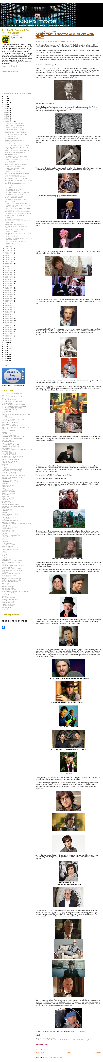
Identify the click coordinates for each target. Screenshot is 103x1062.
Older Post (97, 1053)
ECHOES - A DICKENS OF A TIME (15, 171)
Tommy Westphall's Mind (9, 458)
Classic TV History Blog (9, 480)
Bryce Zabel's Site (7, 536)
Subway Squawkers (8, 606)
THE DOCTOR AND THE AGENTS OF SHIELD (18, 213)
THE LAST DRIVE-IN (8, 430)
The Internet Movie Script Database (13, 565)
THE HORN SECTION (9, 435)
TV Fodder (5, 540)
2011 (5, 346)
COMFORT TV (6, 440)
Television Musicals (8, 586)
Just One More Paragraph (10, 581)
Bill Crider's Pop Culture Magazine (12, 469)
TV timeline (69, 1040)
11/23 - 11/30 (9, 256)
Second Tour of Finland (9, 585)
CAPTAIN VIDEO (7, 448)
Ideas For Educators (8, 602)
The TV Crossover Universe (10, 459)
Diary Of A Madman (8, 519)
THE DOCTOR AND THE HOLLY (14, 194)
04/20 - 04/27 (9, 313)
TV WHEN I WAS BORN (9, 409)
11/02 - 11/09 (9, 261)
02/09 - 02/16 (9, 331)
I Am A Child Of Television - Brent (12, 477)
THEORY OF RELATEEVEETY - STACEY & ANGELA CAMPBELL (17, 209)
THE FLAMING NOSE (9, 400)
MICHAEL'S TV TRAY (8, 424)
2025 (5, 98)
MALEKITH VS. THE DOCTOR (14, 219)
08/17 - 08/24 (9, 281)
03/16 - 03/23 (9, 322)
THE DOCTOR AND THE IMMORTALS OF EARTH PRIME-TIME (17, 157)
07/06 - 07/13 (9, 292)
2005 (5, 358)
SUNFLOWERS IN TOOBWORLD (14, 224)
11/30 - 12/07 (9, 254)
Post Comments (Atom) (53, 1057)
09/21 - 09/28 (9, 272)
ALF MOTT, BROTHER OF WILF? (14, 196)
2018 (5, 112)
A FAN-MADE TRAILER (12, 201)
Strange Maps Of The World (10, 593)
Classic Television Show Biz (10, 549)
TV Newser (5, 516)
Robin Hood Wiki (7, 509)
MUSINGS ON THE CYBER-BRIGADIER (16, 134)
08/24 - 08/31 (9, 280)
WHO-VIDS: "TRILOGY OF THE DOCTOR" (17, 192)
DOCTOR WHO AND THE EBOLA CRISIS (17, 145)
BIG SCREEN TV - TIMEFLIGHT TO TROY (17, 212)
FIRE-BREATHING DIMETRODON (13, 437)
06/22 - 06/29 (9, 296)
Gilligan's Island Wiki (8, 493)
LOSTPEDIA (6, 501)
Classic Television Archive (10, 514)
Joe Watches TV (7, 479)
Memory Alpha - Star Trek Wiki (11, 504)
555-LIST (4, 596)
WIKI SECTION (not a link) (10, 482)
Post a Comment (41, 1049)
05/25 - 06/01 (9, 303)
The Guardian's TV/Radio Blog (11, 470)
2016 (5, 116)
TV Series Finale (7, 543)
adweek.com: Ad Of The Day (11, 562)
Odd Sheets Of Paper (8, 598)
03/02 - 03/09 (9, 326)
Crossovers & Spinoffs (9, 454)
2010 (5, 348)
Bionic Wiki (5, 488)
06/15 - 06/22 (9, 298)
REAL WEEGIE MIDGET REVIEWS (13, 419)
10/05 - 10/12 (9, 268)
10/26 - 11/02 (9, 263)
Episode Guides (7, 462)
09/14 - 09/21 (9, 274)
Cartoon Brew (6, 525)
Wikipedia (5, 483)
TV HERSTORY (7, 411)
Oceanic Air (5, 583)
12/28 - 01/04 (9, 122)
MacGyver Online (7, 503)
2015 (5, 118)
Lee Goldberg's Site (8, 530)
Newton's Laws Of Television (11, 573)
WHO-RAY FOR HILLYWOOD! (13, 198)
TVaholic (4, 533)
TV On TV (63, 1040)
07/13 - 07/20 (9, 291)
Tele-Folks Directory (53, 1040)
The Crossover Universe (9, 461)
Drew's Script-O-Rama (9, 575)
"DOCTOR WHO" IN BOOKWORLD (15, 131)
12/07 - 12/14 (9, 252)
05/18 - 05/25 (9, 305)
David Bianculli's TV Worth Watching (13, 475)
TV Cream (5, 572)
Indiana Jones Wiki (8, 498)
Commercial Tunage (8, 485)
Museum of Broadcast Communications (14, 570)
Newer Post (40, 1053)
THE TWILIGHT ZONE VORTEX (12, 408)
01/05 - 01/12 (9, 340)
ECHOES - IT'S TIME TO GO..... (14, 127)
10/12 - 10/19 (9, 267)
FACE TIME (8, 142)
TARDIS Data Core (8, 511)
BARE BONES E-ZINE (9, 453)
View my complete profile (10, 66)
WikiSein (4, 512)
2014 (5, 120)
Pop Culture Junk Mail (9, 517)
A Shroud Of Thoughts (9, 472)
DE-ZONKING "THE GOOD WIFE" (15, 125)
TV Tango (5, 556)
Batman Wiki (6, 487)
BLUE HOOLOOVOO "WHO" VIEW (15, 177)
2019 (5, 110)
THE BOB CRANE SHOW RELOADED (14, 406)
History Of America (7, 607)
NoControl (5, 464)
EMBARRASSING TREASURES (12, 438)
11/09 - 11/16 (9, 259)
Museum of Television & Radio (11, 569)
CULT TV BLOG (7, 443)
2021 (5, 106)
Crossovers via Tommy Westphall (12, 456)
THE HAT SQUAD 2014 (12, 236)
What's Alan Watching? (9, 474)
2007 (5, 354)
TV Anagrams (6, 594)
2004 (5, 360)
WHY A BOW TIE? (10, 217)
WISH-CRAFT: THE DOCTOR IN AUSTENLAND (14, 169)
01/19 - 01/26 (9, 337)
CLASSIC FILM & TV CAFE (10, 445)
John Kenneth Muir (8, 532)
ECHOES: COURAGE (11, 231)
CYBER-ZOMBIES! (10, 136)
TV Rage (4, 553)
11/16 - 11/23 (9, 257)
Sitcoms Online (6, 559)
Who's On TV (77, 1040)
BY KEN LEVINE (7, 403)
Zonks (90, 1040)
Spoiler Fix (5, 541)
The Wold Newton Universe (10, 520)
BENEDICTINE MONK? (12, 138)
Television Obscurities (8, 546)
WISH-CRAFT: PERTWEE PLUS (14, 129)
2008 (5, 352)
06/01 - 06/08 (9, 302)
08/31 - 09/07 (9, 278)
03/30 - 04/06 (9, 318)
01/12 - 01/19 (9, 339)
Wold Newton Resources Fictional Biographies (16, 524)
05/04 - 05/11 (9, 309)
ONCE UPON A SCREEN (10, 422)
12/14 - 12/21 (9, 250)
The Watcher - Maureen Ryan (11, 535)
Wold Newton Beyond (8, 522)
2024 (5, 100)
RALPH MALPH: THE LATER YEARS (15, 123)
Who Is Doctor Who (8, 588)
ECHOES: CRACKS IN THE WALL (15, 215)
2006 (5, 356)
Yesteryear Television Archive (11, 548)
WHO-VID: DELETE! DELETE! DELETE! (16, 179)
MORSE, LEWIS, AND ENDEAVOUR (13, 506)
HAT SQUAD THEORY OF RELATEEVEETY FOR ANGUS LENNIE (17, 174)
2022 (5, 104)
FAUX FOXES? (9, 163)
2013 (5, 342)
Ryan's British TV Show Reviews (12, 561)
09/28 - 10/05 (9, 270)
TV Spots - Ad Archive (8, 544)
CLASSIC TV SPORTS (9, 442)
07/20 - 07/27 (9, 289)
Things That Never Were (9, 527)
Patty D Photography (8, 604)
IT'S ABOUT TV (6, 432)
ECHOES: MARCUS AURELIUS (14, 166)
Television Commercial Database (12, 578)
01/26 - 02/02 (9, 335)
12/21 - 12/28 (9, 248)
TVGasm (4, 538)
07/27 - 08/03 (9, 287)
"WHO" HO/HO (9, 187)
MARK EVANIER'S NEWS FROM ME (13, 405)
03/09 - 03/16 (9, 324)
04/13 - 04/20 (9, 315)
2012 (5, 344)
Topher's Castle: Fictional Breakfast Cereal (15, 591)
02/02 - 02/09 (9, 333)
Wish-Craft (84, 1040)
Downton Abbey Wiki (8, 491)
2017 (5, 114)
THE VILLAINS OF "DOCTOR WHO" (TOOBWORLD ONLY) (15, 189)
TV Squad (5, 467)
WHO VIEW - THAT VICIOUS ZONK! (15, 229)
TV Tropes (5, 554)
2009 (5, 350)
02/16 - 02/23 (9, 329)
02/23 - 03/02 (9, 327)
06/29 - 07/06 (9, 294)
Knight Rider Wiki (7, 499)
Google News (6, 609)
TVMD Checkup (7, 567)
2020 (5, 108)
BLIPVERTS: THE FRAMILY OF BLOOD (16, 152)
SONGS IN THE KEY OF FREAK (14, 140)
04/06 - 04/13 (9, 316)
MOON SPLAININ (10, 144)
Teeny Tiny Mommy (8, 601)
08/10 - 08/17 (9, 283)
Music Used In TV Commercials (12, 580)
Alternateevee (44, 1040)
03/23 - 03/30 (9, 320)
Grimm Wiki (5, 495)
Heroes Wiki (5, 496)
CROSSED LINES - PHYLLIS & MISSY (16, 133)
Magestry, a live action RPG (10, 599)
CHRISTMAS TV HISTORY (10, 446)
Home (69, 1053)
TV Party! (5, 557)
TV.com (4, 551)
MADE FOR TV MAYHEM (10, 425)
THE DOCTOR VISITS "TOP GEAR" (15, 200)
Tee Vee (4, 564)
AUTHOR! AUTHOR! (11, 154)
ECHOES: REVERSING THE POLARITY (16, 203)
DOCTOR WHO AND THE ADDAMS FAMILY (18, 151)
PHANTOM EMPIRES (8, 421)
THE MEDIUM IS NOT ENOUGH (12, 401)
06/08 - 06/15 (9, 300)
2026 (5, 96)
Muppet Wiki (5, 507)
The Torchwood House (9, 590)
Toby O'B (16, 36)
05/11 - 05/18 (9, 307)
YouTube (4, 466)
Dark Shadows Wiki (8, 490)
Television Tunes (7, 577)
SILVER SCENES (7, 417)
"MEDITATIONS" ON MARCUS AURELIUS (17, 165)
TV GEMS (5, 413)
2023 (5, 102)
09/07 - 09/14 (9, 276)
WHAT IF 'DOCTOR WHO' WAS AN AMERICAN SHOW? (56, 41)
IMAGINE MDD (6, 434)
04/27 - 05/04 (9, 311)
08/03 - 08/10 (9, 285)
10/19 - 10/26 (9, 265)
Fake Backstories (7, 528)
